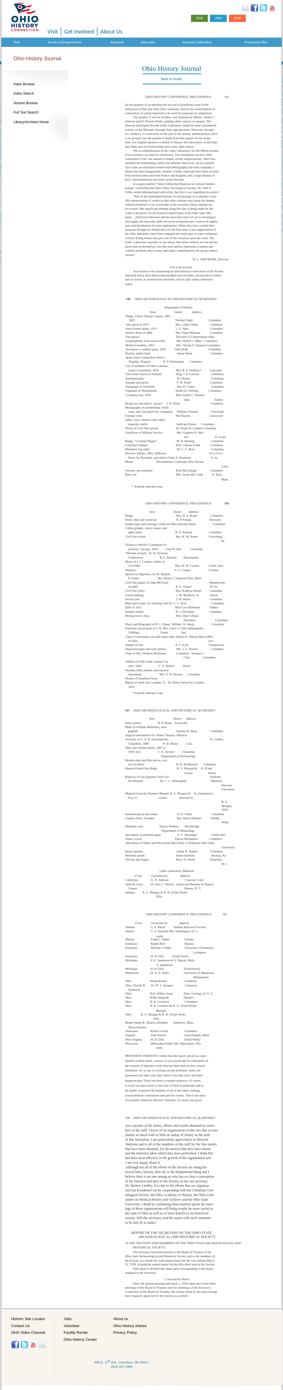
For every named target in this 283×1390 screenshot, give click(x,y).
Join (218, 18)
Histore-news (42, 1344)
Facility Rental (76, 1332)
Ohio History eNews (130, 1326)
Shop (237, 18)
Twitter (263, 8)
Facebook (254, 8)
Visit (53, 31)
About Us (111, 31)
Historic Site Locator (28, 1319)
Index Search (23, 93)
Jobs (67, 1319)
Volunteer (72, 1326)
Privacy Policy (125, 1332)
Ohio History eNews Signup (245, 8)
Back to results (171, 79)
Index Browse (24, 84)
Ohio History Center (80, 1339)
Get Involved (79, 31)
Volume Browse (25, 103)
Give (199, 18)
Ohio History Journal (37, 58)
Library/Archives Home (31, 122)
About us (120, 1319)
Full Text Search (26, 112)
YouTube (272, 8)
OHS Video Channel (28, 1332)
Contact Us (20, 1326)
